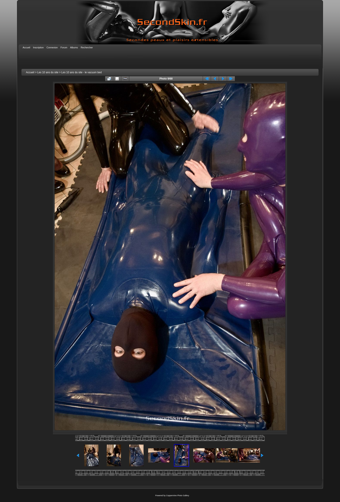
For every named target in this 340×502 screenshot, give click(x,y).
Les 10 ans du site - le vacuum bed (81, 72)
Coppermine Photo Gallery (177, 495)
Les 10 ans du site (47, 72)
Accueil (30, 72)
